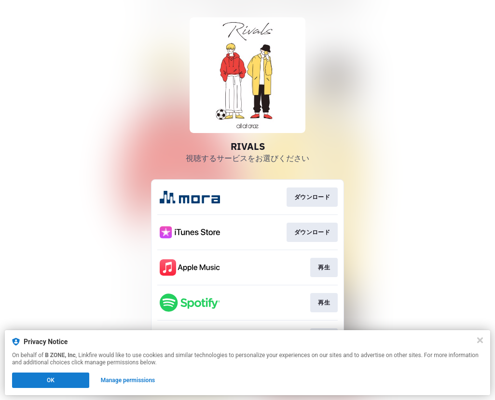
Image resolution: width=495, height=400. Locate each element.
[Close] (480, 340)
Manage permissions (128, 380)
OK (51, 380)
